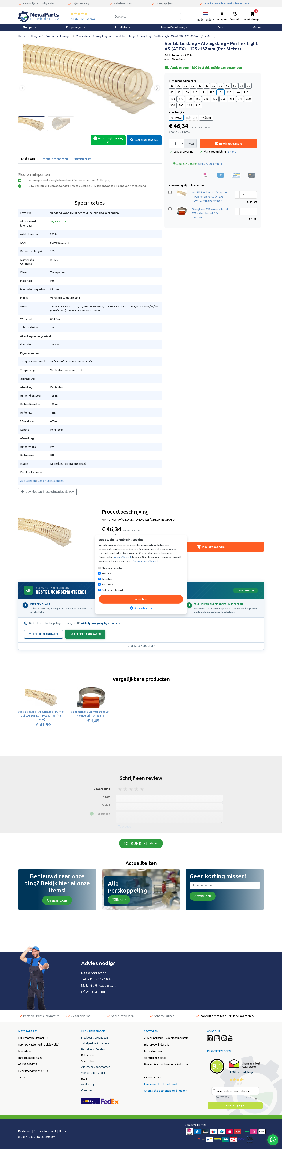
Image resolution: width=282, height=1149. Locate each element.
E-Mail (106, 805)
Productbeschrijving (54, 158)
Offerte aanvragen (85, 634)
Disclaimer (25, 1131)
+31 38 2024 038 (99, 979)
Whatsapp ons (96, 991)
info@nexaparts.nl (102, 985)
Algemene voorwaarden (95, 1066)
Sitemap (63, 1131)
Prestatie (107, 573)
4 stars (136, 789)
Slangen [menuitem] (29, 27)
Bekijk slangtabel (43, 634)
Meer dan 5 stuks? (197, 163)
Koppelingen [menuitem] (75, 27)
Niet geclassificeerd (112, 590)
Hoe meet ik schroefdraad (160, 1084)
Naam (106, 796)
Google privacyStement (145, 561)
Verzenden (87, 1061)
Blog (84, 1078)
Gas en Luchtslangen (51, 480)
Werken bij (87, 1084)
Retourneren (88, 1055)
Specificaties (82, 158)
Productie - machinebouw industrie (166, 1064)
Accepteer (141, 599)
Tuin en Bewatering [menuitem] (174, 27)
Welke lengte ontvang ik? (108, 140)
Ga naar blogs (57, 900)
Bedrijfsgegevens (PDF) (33, 1070)
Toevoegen (125, 826)
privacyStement (122, 557)
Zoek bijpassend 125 (144, 140)
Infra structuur (153, 1051)
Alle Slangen (28, 480)
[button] (205, 16)
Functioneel (108, 584)
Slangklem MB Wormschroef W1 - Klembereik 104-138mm (210, 213)
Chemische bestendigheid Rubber (165, 1090)
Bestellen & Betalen (93, 1049)
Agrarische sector (155, 1057)
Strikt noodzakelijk (112, 568)
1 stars (120, 789)
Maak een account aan (94, 1037)
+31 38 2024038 (27, 1064)
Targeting (107, 579)
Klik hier (119, 900)
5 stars (142, 789)
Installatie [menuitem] (123, 27)
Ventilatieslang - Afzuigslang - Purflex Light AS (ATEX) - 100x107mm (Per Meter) (210, 196)
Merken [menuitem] (257, 27)
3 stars (131, 789)
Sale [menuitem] (220, 27)
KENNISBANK (152, 1077)
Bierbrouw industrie (156, 1044)
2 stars (125, 789)
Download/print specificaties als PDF (47, 492)
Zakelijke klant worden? (95, 1043)
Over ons (86, 1090)
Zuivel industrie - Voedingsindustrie (166, 1037)
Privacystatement (45, 1131)
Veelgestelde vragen (93, 1072)
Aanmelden (202, 896)
